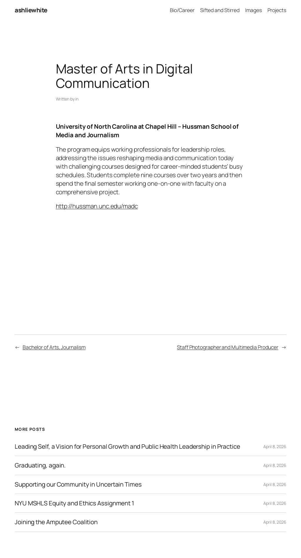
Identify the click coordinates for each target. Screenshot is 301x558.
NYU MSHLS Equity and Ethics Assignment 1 (74, 503)
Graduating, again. (40, 465)
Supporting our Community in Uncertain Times (78, 484)
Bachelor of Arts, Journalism (54, 347)
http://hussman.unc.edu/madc (97, 206)
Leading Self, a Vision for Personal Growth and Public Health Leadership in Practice (127, 446)
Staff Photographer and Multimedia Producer (227, 347)
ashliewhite (31, 10)
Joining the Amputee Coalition (56, 522)
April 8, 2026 (274, 446)
